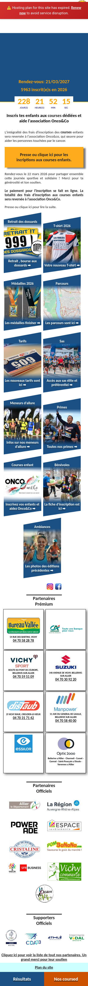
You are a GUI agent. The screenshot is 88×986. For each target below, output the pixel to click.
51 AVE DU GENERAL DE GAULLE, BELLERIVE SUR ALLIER (65, 708)
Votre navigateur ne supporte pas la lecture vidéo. (44, 36)
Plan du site (44, 967)
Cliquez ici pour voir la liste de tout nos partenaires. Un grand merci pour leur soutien (43, 957)
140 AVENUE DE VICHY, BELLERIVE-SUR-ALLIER (65, 667)
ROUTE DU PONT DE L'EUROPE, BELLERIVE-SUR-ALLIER (23, 667)
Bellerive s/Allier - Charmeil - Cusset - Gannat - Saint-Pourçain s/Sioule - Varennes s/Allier (66, 751)
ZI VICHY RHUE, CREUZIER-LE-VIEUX (23, 709)
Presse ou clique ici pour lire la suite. (31, 207)
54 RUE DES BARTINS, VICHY (23, 630)
